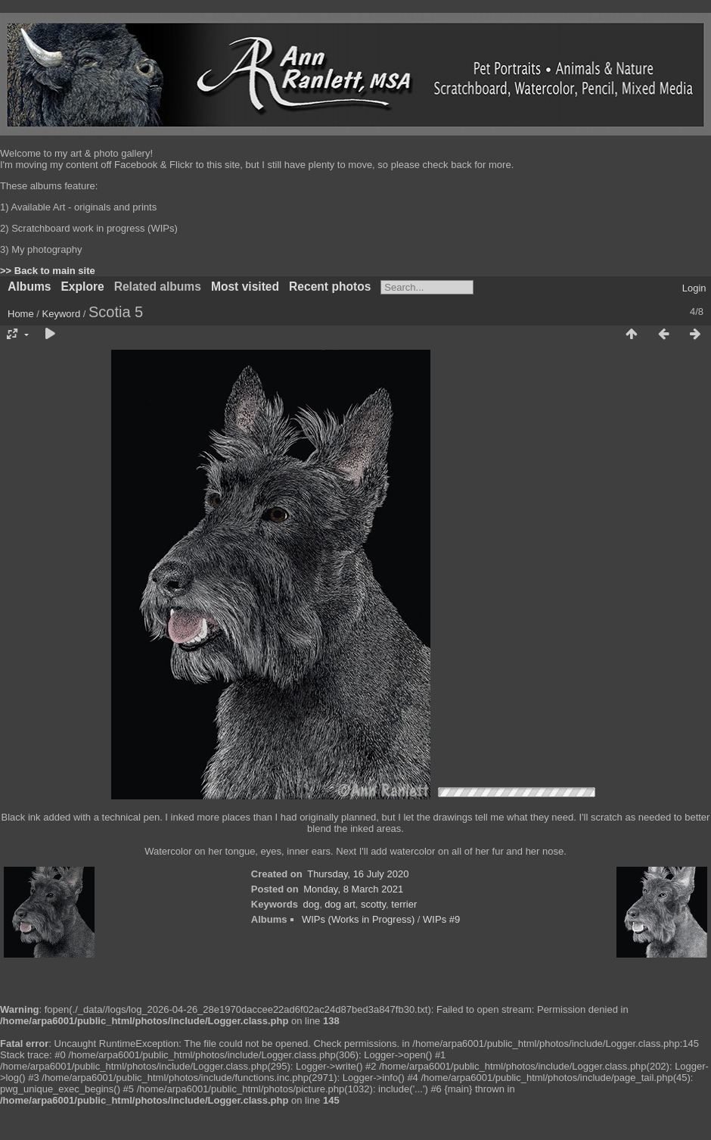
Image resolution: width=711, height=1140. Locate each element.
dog (311, 904)
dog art (339, 904)
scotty (373, 904)
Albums (29, 286)
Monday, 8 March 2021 (353, 889)
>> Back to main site (47, 270)
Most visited (245, 286)
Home (21, 313)
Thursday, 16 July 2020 (357, 874)
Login (694, 288)
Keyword (61, 313)
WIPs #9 (441, 919)
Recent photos (330, 286)
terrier (404, 904)
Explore (82, 286)
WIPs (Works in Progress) (358, 919)
